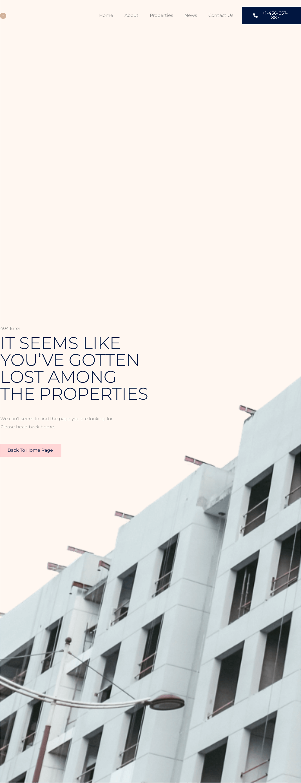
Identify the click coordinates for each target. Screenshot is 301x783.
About (131, 15)
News (190, 15)
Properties (161, 15)
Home (106, 15)
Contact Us (220, 15)
